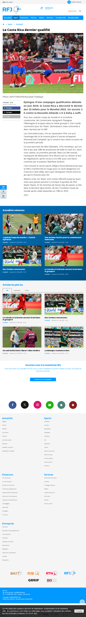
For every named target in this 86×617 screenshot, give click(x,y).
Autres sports (48, 462)
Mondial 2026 (73, 18)
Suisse (4, 425)
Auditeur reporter (7, 447)
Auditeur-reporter (74, 2)
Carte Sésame (6, 534)
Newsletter (5, 560)
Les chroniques (7, 481)
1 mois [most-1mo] (27, 290)
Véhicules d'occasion (50, 478)
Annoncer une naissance (9, 496)
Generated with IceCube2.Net (24, 599)
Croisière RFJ (61, 18)
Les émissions (6, 478)
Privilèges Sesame (49, 485)
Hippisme (47, 443)
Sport (16, 18)
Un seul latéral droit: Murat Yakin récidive (21, 350)
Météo (46, 489)
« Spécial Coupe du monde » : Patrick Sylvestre (19, 238)
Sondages (5, 511)
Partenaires (5, 545)
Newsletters (50, 405)
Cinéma (46, 481)
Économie (5, 432)
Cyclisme (47, 436)
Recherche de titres (8, 485)
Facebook (12, 405)
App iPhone (61, 405)
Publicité (5, 538)
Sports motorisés (49, 451)
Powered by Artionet (8, 599)
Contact (4, 556)
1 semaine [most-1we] (17, 290)
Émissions (24, 18)
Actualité (7, 18)
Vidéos (41, 18)
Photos (34, 18)
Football (19, 24)
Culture (4, 436)
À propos (5, 526)
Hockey (46, 425)
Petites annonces (49, 492)
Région (4, 421)
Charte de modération (9, 552)
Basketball (47, 429)
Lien (7, 116)
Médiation (5, 549)
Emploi (46, 500)
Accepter (79, 611)
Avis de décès (48, 503)
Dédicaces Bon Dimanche (10, 492)
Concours (5, 514)
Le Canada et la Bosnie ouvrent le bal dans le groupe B (63, 270)
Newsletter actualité (8, 451)
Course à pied (48, 458)
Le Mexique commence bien (57, 350)
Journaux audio (6, 440)
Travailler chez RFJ (7, 541)
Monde (4, 429)
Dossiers (4, 443)
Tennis (46, 447)
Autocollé (5, 507)
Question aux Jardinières (9, 500)
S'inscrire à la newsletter (43, 379)
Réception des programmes (10, 530)
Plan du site (26, 594)
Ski (45, 440)
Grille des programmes (9, 489)
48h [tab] (7, 290)
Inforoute (47, 496)
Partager (8, 108)
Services (50, 18)
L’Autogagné (6, 503)
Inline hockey (48, 454)
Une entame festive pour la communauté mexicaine (63, 238)
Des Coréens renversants (14, 269)
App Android (73, 405)
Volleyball (47, 432)
